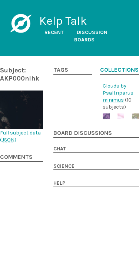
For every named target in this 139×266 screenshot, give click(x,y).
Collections (119, 69)
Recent (54, 32)
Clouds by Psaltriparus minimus (118, 93)
